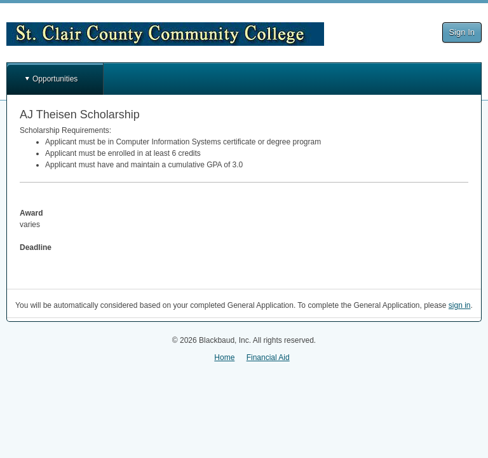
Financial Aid (268, 357)
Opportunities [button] (55, 78)
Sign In (462, 32)
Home (224, 357)
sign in (460, 305)
